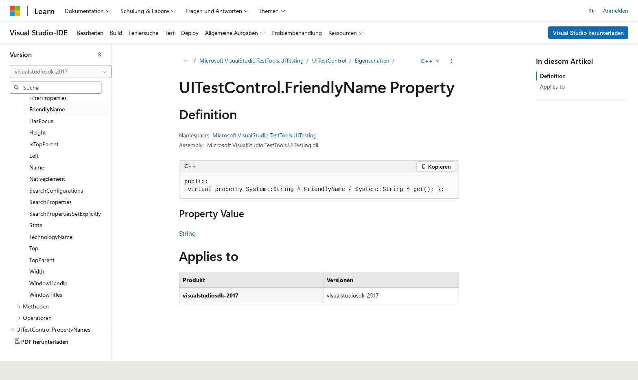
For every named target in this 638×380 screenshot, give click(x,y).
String (187, 233)
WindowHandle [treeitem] (48, 283)
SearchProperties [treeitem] (50, 202)
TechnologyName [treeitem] (50, 237)
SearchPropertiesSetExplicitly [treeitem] (65, 213)
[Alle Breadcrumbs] (186, 60)
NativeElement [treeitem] (47, 178)
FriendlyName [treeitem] (47, 109)
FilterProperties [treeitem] (48, 98)
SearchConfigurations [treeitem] (56, 190)
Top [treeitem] (33, 248)
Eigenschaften (372, 60)
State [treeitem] (35, 225)
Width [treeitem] (36, 271)
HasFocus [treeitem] (41, 121)
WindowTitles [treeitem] (45, 294)
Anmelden (615, 10)
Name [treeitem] (36, 167)
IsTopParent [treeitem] (44, 144)
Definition (553, 76)
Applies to (552, 86)
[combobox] (60, 71)
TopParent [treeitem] (42, 260)
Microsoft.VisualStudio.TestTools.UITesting (251, 60)
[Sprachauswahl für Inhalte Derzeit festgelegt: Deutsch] (28, 368)
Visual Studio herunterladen (588, 33)
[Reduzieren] (99, 54)
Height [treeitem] (37, 132)
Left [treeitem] (34, 155)
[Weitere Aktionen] (452, 60)
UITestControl (329, 60)
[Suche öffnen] (591, 11)
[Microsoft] (15, 11)
